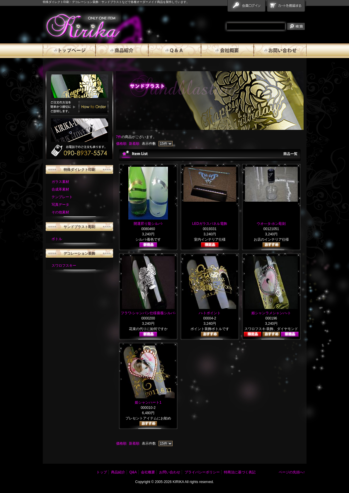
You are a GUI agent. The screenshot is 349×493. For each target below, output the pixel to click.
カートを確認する (287, 7)
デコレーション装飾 (79, 253)
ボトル (57, 239)
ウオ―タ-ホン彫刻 (271, 224)
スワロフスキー (64, 266)
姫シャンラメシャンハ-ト (271, 313)
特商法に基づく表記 (240, 472)
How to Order (93, 107)
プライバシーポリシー (202, 472)
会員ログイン (247, 7)
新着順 (134, 144)
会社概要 (227, 50)
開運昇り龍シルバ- (148, 224)
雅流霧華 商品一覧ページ (82, 26)
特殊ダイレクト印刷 (79, 170)
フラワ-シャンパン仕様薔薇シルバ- (148, 313)
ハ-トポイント (210, 313)
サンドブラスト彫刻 (79, 227)
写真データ (60, 205)
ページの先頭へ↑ (292, 472)
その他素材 (60, 212)
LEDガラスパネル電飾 (209, 224)
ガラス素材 (60, 182)
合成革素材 (60, 189)
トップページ (69, 50)
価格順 (121, 144)
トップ (101, 472)
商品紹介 (122, 50)
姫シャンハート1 (148, 402)
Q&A (174, 50)
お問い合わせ (280, 50)
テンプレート (62, 197)
